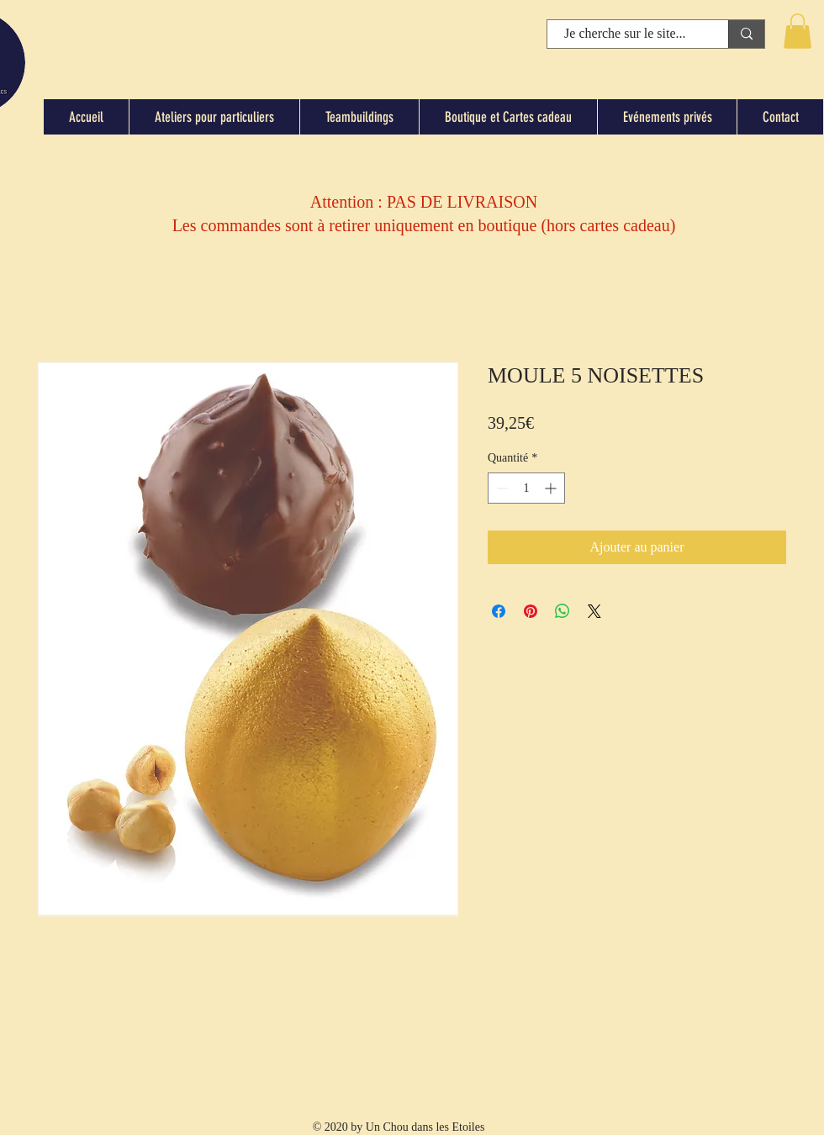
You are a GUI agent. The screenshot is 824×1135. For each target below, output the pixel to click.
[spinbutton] (526, 488)
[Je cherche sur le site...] (625, 34)
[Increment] (552, 488)
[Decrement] (500, 488)
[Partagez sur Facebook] (499, 611)
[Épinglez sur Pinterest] (530, 611)
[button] (797, 31)
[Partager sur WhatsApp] (562, 611)
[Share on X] (594, 611)
